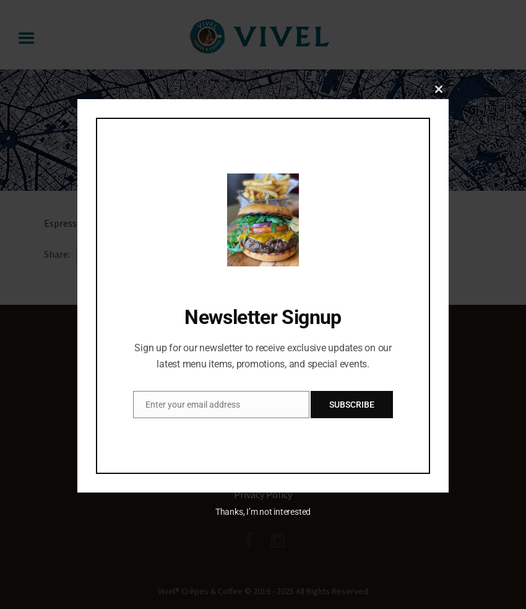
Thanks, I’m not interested (263, 512)
